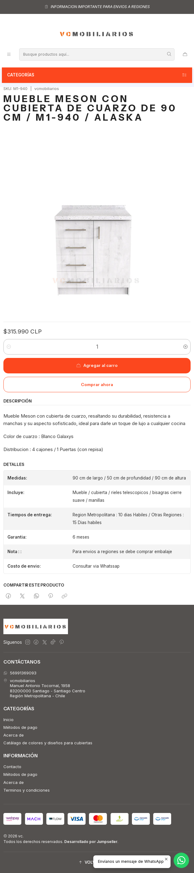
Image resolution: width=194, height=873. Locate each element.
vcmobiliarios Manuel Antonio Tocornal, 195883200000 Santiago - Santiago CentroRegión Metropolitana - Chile (44, 688)
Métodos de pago (20, 727)
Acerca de (13, 735)
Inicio (8, 719)
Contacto (12, 766)
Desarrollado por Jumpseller (90, 841)
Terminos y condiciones (26, 790)
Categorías (97, 75)
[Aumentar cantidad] (185, 346)
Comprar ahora (97, 384)
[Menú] (8, 54)
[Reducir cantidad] (8, 346)
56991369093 (19, 672)
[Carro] (185, 54)
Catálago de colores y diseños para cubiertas (47, 742)
